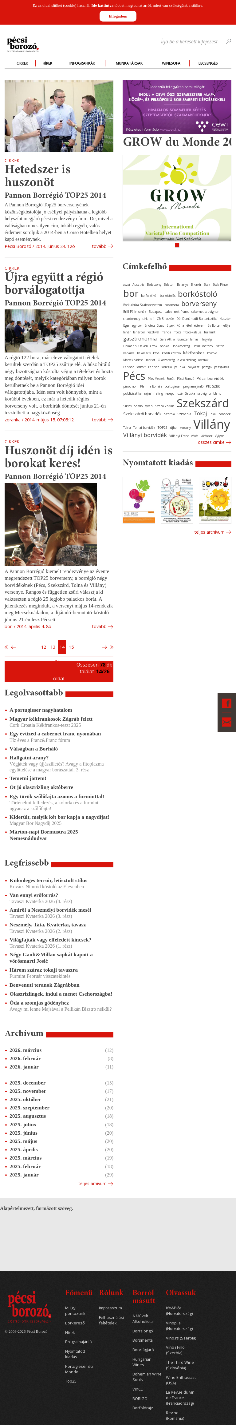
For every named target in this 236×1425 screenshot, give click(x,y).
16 (57, 661)
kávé (156, 353)
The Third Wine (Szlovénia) (180, 1365)
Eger (126, 325)
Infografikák (82, 63)
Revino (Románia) (175, 1415)
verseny (185, 427)
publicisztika (132, 393)
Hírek (47, 63)
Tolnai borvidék (144, 427)
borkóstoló (197, 293)
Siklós (127, 406)
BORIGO (140, 1398)
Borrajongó (142, 1331)
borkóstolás (167, 295)
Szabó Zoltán (164, 406)
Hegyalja (207, 339)
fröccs (177, 332)
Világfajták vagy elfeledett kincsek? (51, 940)
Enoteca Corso (154, 325)
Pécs (134, 376)
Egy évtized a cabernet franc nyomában (55, 733)
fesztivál (153, 332)
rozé (179, 393)
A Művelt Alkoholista (142, 1318)
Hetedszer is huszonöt (37, 176)
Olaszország (166, 360)
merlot (150, 360)
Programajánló (78, 1341)
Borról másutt (143, 1297)
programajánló (193, 386)
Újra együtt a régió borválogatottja (54, 284)
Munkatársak (129, 63)
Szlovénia (184, 414)
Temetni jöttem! (28, 778)
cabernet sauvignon (205, 311)
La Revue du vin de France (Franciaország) (180, 1398)
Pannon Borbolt (134, 367)
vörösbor (206, 436)
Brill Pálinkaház (134, 311)
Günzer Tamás (187, 339)
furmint (209, 332)
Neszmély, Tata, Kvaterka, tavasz (48, 924)
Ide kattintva (102, 5)
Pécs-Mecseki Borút (161, 378)
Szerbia (169, 414)
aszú (126, 284)
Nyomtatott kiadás (75, 1354)
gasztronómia (140, 338)
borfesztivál (149, 295)
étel (189, 325)
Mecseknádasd (133, 360)
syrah (149, 406)
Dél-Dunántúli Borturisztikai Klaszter (203, 318)
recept (169, 393)
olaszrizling (186, 359)
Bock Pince (220, 284)
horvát (164, 346)
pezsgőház (222, 367)
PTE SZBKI (213, 386)
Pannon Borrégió (160, 367)
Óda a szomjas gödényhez (39, 1003)
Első (6, 647)
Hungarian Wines (141, 1362)
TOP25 (162, 427)
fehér (127, 332)
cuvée (170, 318)
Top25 (71, 1381)
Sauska (190, 393)
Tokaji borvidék (220, 414)
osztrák (203, 360)
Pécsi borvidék (210, 378)
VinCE (137, 1389)
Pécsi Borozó (185, 378)
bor (131, 293)
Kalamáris (144, 353)
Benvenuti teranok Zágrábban (45, 985)
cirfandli (148, 318)
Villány (211, 424)
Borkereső (75, 1323)
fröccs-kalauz (192, 332)
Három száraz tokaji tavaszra (44, 970)
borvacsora (171, 305)
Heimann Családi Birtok (140, 346)
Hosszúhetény (202, 346)
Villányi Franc (179, 436)
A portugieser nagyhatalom (41, 710)
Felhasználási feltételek (111, 1320)
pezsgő (207, 367)
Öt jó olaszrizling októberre (41, 787)
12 (43, 647)
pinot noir (130, 386)
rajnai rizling (153, 393)
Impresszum (110, 1308)
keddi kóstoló (171, 353)
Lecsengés (208, 63)
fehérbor (139, 332)
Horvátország (180, 346)
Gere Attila (167, 339)
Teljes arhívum (92, 1183)
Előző (13, 647)
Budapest (155, 311)
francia (166, 332)
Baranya (182, 284)
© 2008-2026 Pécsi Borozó (26, 1331)
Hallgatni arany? (29, 757)
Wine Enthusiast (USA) (181, 1380)
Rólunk (111, 1293)
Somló (138, 406)
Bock (207, 284)
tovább (99, 246)
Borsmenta (142, 1340)
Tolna (127, 427)
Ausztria (138, 284)
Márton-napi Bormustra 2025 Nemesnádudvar (44, 835)
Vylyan (219, 436)
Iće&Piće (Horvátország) (179, 1310)
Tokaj (200, 413)
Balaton (169, 284)
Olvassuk (181, 1293)
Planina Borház (151, 386)
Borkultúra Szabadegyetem (142, 305)
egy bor (137, 325)
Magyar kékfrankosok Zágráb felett (51, 719)
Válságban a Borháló (34, 749)
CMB (160, 318)
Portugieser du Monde (79, 1369)
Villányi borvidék (145, 435)
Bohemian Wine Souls (147, 1376)
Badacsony (154, 284)
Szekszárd (203, 403)
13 (52, 647)
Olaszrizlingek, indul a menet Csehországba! (61, 994)
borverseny (199, 303)
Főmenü (78, 1293)
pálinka (179, 367)
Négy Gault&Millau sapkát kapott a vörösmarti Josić (51, 957)
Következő (105, 647)
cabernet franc (176, 311)
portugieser (173, 386)
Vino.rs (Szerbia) (181, 1338)
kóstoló (212, 353)
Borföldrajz (142, 1408)
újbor (174, 427)
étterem (199, 325)
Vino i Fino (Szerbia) (175, 1350)
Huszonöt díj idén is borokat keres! (58, 458)
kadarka (129, 353)
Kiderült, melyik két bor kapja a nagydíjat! (59, 817)
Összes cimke (211, 442)
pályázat (193, 367)
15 (71, 647)
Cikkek (22, 63)
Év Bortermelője (219, 325)
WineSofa (171, 63)
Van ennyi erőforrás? (34, 895)
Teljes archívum (209, 532)
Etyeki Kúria (175, 325)
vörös (194, 436)
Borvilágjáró (143, 1349)
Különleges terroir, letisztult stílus (48, 880)
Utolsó (111, 647)
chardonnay (131, 318)
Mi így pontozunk (75, 1310)
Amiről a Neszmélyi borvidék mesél (50, 910)
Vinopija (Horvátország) (179, 1325)
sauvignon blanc (209, 393)
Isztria (219, 346)
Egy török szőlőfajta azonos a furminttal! (57, 796)
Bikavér (196, 284)
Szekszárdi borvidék (142, 413)
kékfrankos (194, 353)
